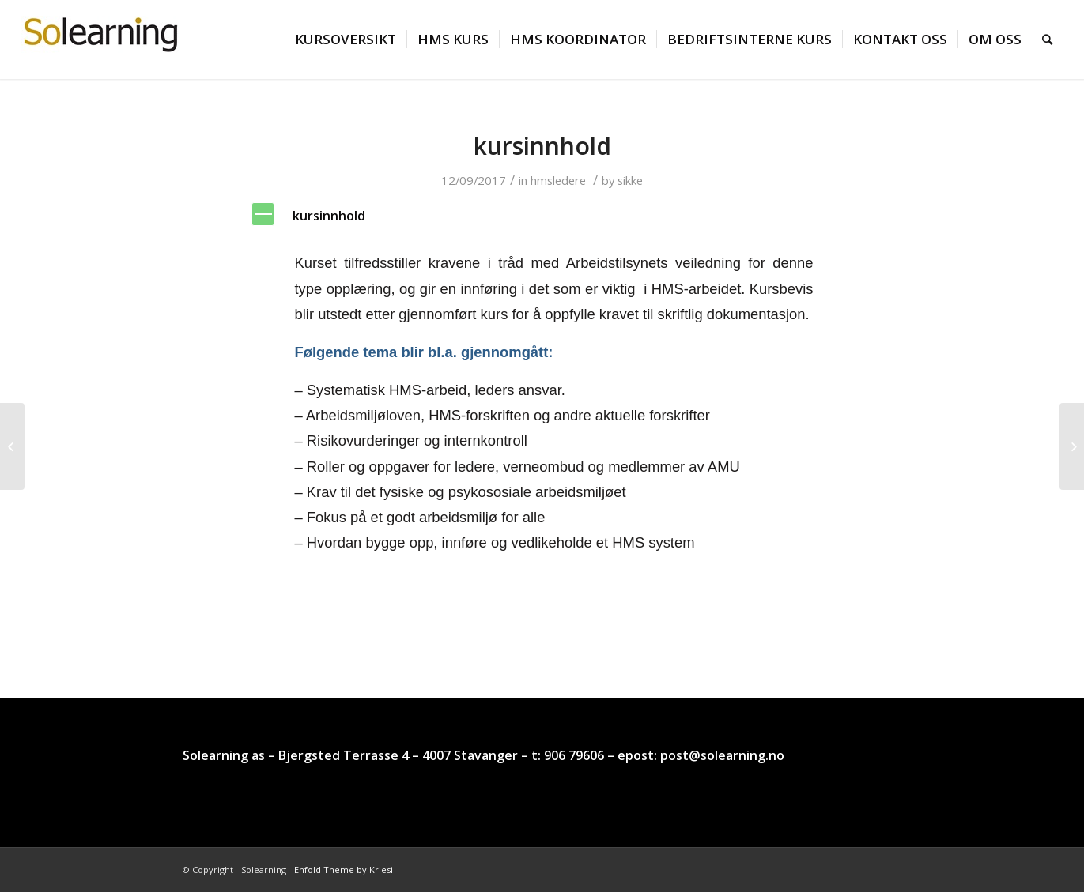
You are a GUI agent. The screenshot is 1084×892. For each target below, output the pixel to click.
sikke (630, 180)
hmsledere (558, 180)
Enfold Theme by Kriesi (343, 869)
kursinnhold (542, 146)
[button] (542, 216)
